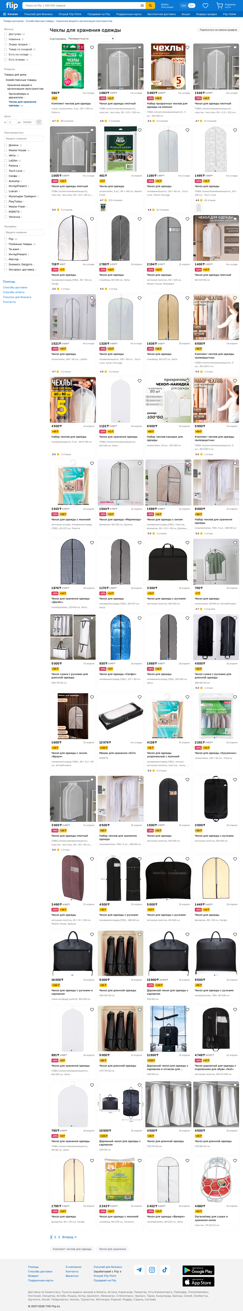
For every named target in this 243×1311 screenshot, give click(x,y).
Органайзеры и (19, 95)
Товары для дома (13, 20)
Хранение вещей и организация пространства (84, 20)
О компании (73, 1266)
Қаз (184, 5)
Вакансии (72, 1275)
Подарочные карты (128, 14)
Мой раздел (167, 7)
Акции (186, 14)
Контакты (9, 301)
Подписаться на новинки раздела (218, 29)
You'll (16, 170)
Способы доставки (15, 287)
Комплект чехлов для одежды (72, 1249)
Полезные (22, 244)
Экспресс (22, 269)
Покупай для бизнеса (38, 14)
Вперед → (69, 1237)
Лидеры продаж (206, 14)
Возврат (33, 1275)
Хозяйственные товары (40, 20)
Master (19, 150)
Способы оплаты (13, 292)
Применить (39, 122)
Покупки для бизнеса (17, 297)
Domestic (21, 264)
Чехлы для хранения (22, 103)
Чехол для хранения (112, 1249)
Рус (192, 5)
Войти (165, 4)
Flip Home (229, 14)
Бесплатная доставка (162, 14)
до (26, 122)
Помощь (33, 1266)
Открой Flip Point (70, 14)
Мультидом (24, 196)
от (10, 122)
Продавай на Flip (99, 14)
